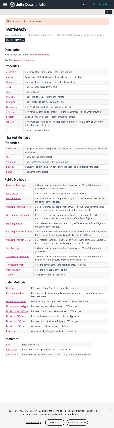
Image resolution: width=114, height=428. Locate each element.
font (8, 92)
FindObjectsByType (15, 321)
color (8, 87)
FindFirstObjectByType (17, 311)
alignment (11, 72)
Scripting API (100, 4)
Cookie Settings (33, 422)
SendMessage (13, 248)
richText (10, 117)
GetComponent (13, 198)
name (9, 172)
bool (8, 345)
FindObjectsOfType (15, 326)
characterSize (13, 82)
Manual (84, 4)
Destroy (10, 288)
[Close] (110, 409)
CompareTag (12, 193)
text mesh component (39, 54)
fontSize (10, 97)
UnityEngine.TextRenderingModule (87, 35)
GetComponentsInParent (18, 240)
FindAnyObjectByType (17, 306)
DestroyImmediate (15, 293)
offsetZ (10, 112)
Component (46, 35)
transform (11, 162)
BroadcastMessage (15, 185)
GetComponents (14, 223)
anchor (9, 77)
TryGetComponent (15, 265)
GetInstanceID (13, 270)
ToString (10, 275)
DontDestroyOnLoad (16, 301)
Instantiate (11, 331)
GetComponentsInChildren (19, 231)
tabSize (10, 122)
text (8, 130)
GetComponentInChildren (18, 207)
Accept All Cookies (77, 422)
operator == (12, 354)
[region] (57, 416)
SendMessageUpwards (17, 256)
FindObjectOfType (15, 316)
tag (8, 157)
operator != (11, 349)
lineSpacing (11, 107)
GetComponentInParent (17, 215)
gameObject (12, 148)
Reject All (54, 422)
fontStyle (10, 102)
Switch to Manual (15, 40)
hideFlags (10, 167)
